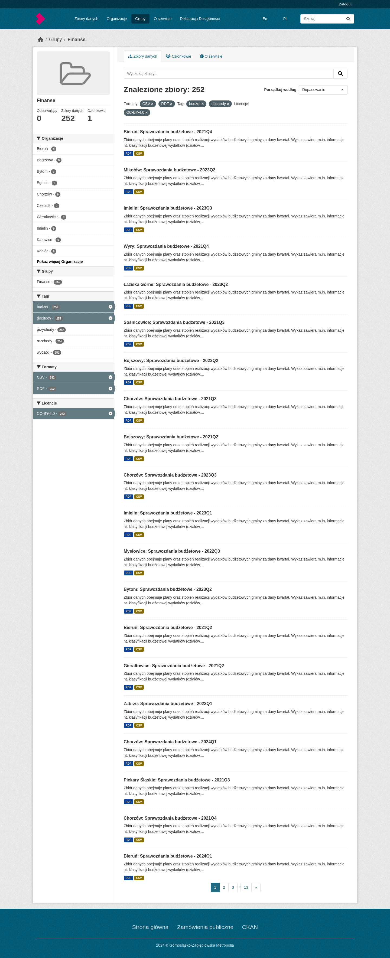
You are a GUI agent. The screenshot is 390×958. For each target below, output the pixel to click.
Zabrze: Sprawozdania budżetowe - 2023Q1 (168, 703)
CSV (139, 153)
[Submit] (348, 19)
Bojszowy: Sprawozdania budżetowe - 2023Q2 (171, 360)
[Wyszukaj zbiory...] (327, 19)
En (264, 19)
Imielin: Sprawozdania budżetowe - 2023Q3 (168, 208)
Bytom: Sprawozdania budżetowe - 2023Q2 (168, 589)
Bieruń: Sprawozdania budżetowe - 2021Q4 (168, 131)
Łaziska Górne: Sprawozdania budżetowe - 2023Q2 (176, 284)
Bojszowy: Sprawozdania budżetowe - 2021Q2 (171, 437)
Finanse (76, 39)
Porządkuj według (280, 89)
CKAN (250, 927)
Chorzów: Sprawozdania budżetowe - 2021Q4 (170, 818)
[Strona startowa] (40, 39)
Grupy (140, 19)
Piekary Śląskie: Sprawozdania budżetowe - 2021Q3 (177, 780)
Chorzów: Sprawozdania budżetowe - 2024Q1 (170, 741)
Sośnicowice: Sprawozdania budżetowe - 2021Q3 (174, 322)
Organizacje (117, 19)
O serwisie (162, 19)
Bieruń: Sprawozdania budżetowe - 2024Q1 (168, 856)
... (239, 885)
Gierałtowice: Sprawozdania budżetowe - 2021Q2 (174, 665)
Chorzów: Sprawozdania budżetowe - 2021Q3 (170, 398)
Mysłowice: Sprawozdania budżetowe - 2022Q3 (172, 551)
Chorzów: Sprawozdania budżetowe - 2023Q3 (170, 475)
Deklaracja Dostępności (200, 19)
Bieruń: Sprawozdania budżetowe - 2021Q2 (168, 627)
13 (246, 887)
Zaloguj (345, 4)
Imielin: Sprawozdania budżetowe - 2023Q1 (168, 513)
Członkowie (178, 56)
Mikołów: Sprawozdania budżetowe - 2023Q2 (170, 170)
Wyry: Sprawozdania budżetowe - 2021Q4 (166, 246)
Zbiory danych (86, 19)
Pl (285, 19)
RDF (128, 153)
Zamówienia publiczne (205, 927)
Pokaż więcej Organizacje (60, 261)
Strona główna (150, 927)
